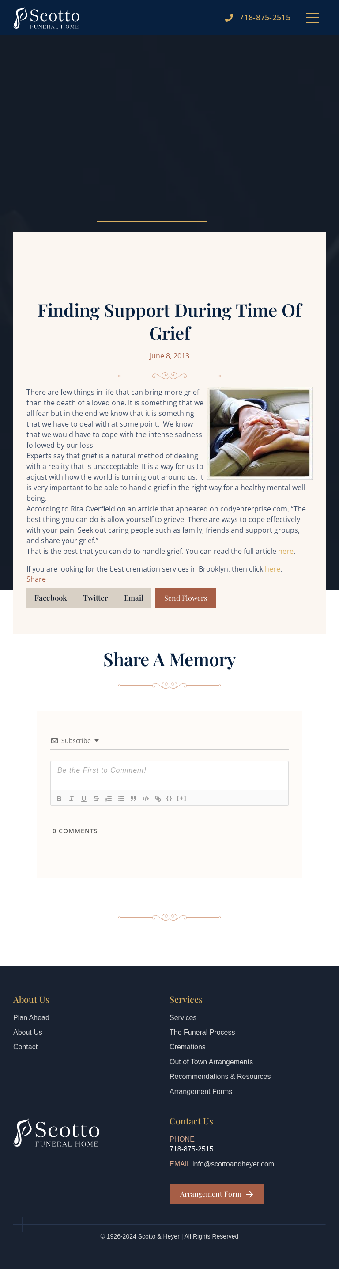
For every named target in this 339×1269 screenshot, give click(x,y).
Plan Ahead (31, 1017)
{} (169, 798)
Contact (25, 1047)
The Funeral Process (202, 1032)
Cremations (188, 1047)
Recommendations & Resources (220, 1076)
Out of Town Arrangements (211, 1062)
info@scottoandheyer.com (233, 1164)
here (286, 551)
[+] (182, 798)
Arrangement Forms (201, 1091)
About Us (27, 1032)
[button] (50, 598)
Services (183, 1017)
